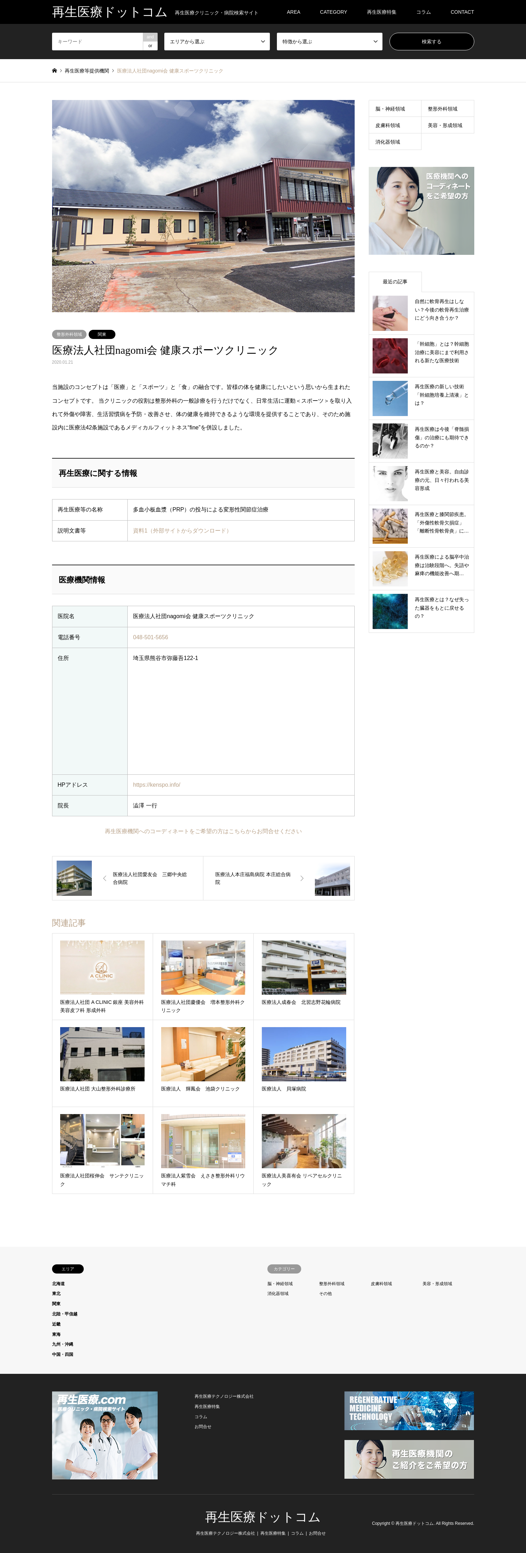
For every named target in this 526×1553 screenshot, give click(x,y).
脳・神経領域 (390, 109)
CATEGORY (333, 12)
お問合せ (203, 1426)
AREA (293, 12)
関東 (102, 334)
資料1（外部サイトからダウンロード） (182, 531)
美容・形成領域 (445, 125)
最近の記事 (395, 281)
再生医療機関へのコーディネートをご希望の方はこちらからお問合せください (203, 831)
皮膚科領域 (387, 125)
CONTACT (462, 12)
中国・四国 (62, 1354)
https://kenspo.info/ (156, 785)
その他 (325, 1293)
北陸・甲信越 (64, 1314)
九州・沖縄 (62, 1344)
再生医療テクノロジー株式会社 (224, 1396)
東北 (56, 1293)
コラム (423, 12)
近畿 (56, 1324)
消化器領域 (387, 142)
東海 (56, 1334)
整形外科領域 (69, 334)
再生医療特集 (382, 12)
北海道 (58, 1283)
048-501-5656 (150, 637)
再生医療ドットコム (263, 1517)
